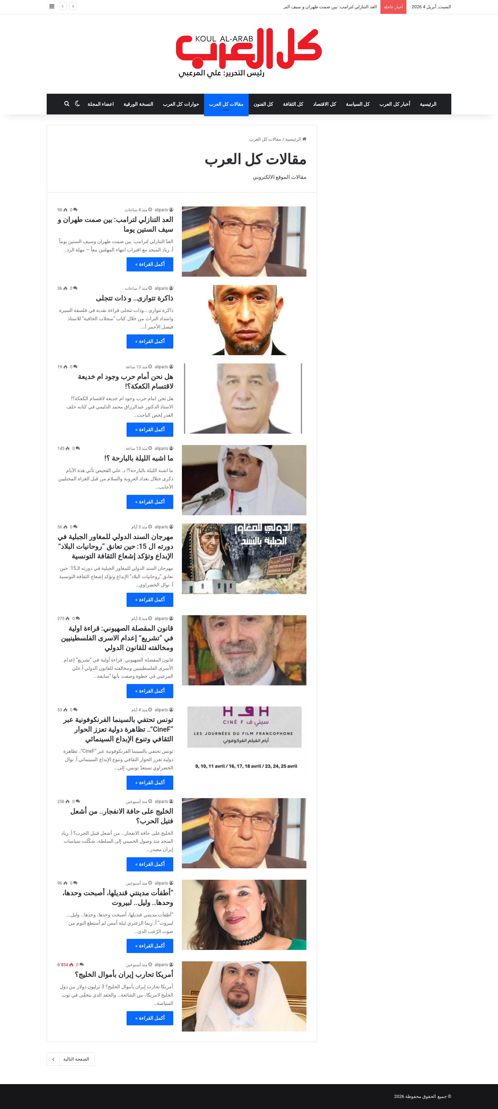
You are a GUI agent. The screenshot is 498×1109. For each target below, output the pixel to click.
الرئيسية (428, 104)
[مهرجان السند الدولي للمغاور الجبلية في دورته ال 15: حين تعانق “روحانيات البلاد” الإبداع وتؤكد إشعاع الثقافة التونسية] (244, 559)
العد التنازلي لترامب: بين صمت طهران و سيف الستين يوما (322, 6)
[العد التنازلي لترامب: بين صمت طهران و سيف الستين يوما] (244, 241)
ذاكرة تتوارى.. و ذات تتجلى (134, 298)
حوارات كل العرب (181, 104)
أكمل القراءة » (150, 264)
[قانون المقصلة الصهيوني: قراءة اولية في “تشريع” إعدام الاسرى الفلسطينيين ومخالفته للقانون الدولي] (244, 650)
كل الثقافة (293, 104)
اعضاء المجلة (100, 104)
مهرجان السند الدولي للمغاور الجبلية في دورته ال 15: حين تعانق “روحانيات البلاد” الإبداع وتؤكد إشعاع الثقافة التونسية (115, 546)
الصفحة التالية (70, 1059)
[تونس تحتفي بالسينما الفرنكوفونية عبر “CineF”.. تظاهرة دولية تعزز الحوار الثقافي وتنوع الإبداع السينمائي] (244, 741)
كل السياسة (358, 104)
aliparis (161, 209)
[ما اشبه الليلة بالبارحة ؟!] (244, 480)
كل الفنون (263, 104)
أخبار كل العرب (394, 104)
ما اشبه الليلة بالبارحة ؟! (138, 458)
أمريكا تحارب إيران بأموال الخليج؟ (124, 974)
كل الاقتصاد (324, 104)
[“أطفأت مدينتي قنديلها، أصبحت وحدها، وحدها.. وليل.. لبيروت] (244, 915)
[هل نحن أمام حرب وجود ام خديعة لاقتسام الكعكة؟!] (244, 398)
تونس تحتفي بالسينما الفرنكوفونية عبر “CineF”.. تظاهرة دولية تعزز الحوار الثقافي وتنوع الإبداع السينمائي (118, 729)
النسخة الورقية (138, 104)
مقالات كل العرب (226, 104)
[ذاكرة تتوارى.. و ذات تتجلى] (244, 320)
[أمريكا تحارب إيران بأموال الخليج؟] (244, 996)
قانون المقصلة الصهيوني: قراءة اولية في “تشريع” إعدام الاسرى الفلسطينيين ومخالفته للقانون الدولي (117, 638)
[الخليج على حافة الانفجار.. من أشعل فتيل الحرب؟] (244, 833)
